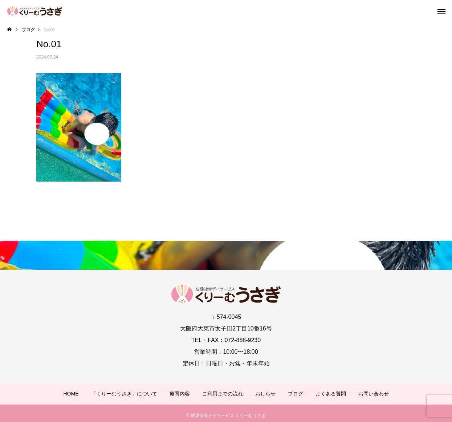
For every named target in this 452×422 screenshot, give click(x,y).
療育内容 (180, 394)
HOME (71, 394)
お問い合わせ (373, 394)
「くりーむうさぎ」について (124, 394)
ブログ (295, 394)
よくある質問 (330, 394)
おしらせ (265, 394)
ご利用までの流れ (222, 394)
